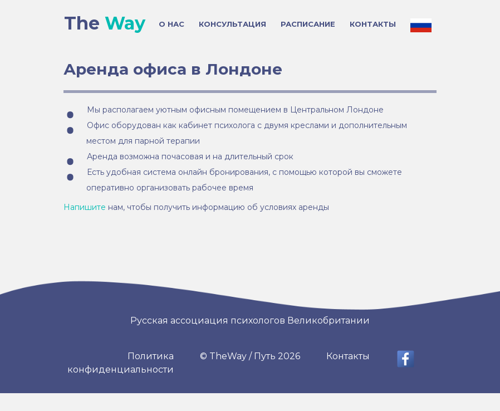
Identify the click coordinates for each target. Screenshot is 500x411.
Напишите (84, 207)
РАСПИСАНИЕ (308, 23)
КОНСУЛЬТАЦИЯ (232, 23)
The (104, 23)
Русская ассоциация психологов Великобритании (250, 320)
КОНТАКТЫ (373, 23)
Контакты (348, 356)
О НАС (171, 23)
